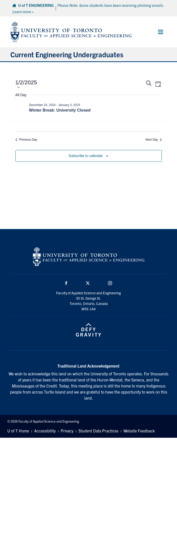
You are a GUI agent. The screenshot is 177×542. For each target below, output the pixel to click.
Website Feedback (139, 430)
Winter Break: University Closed (60, 110)
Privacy (67, 430)
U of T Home (18, 430)
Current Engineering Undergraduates (66, 54)
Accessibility (45, 430)
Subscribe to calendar (86, 156)
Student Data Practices (98, 430)
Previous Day (26, 139)
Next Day (153, 139)
